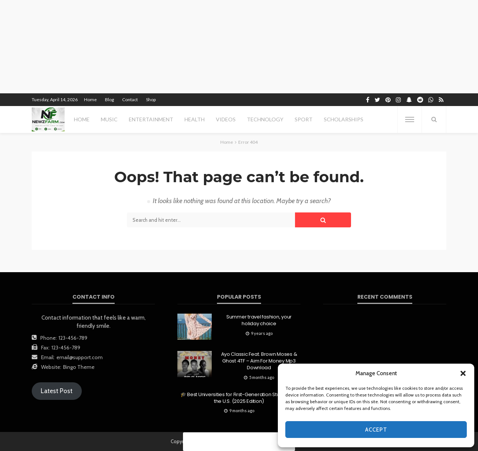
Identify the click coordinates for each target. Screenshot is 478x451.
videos (226, 119)
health (194, 119)
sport (304, 119)
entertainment (151, 119)
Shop (151, 99)
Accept (376, 429)
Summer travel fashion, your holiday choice (259, 320)
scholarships (343, 119)
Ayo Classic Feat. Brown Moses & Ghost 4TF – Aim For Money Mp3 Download (259, 361)
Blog (109, 99)
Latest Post (56, 391)
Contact (130, 99)
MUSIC (109, 119)
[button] (463, 373)
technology (265, 119)
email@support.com (79, 357)
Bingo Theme (78, 367)
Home (90, 99)
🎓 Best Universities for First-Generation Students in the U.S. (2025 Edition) (239, 398)
